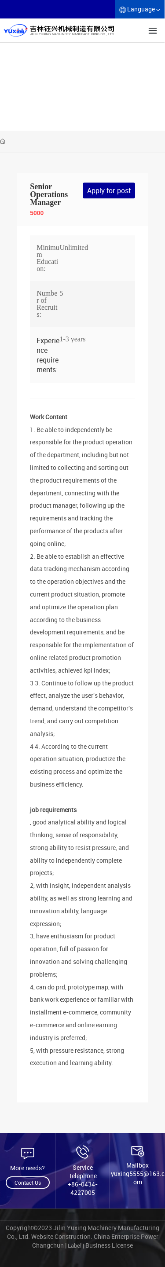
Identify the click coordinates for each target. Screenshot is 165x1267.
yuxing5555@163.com (138, 1177)
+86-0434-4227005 (83, 1188)
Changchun (48, 1245)
